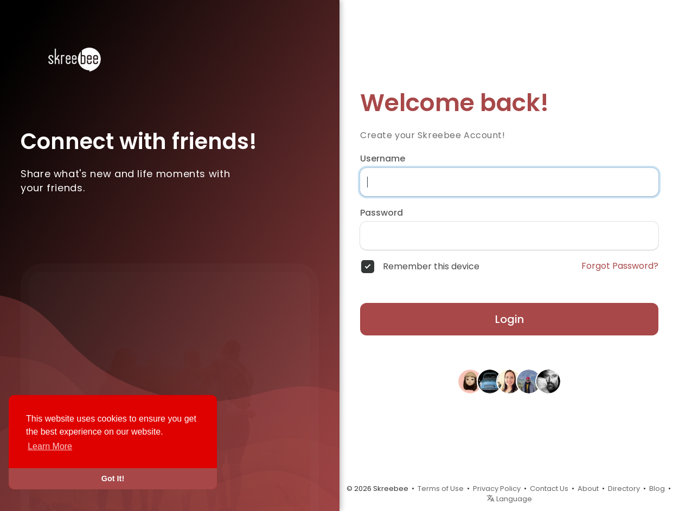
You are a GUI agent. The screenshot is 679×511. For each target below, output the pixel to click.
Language (509, 499)
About (588, 488)
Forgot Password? (619, 266)
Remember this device (431, 267)
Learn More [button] (50, 446)
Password (381, 213)
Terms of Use (441, 488)
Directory (624, 488)
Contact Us (549, 488)
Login (509, 319)
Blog (657, 488)
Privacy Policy (497, 488)
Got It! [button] (112, 478)
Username (382, 159)
